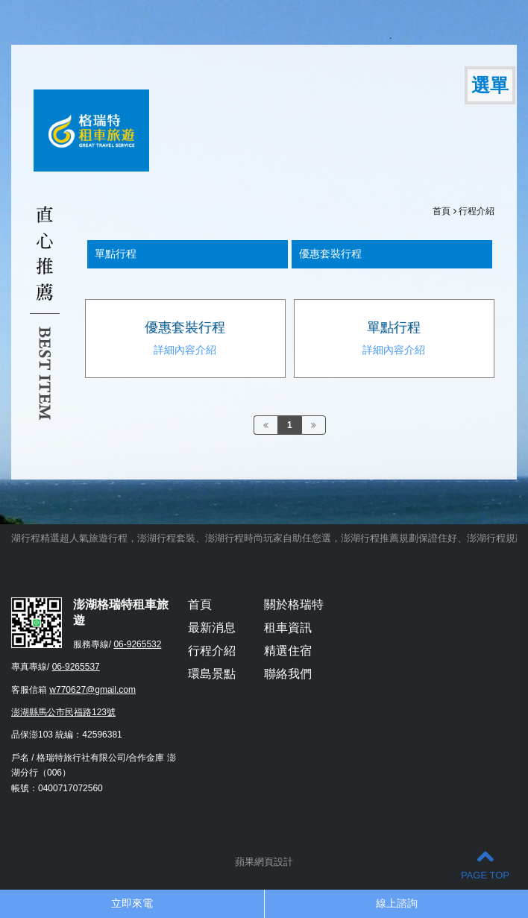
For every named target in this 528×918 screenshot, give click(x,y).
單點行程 (394, 327)
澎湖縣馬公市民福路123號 (63, 712)
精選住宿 (288, 650)
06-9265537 (76, 666)
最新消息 (212, 627)
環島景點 (212, 673)
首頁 (441, 211)
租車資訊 (288, 627)
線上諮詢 (397, 903)
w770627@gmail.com (92, 690)
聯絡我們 (288, 673)
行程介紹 (476, 211)
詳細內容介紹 (185, 350)
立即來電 (132, 903)
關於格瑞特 (294, 604)
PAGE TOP (485, 864)
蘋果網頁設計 (264, 861)
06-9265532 (137, 644)
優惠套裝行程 (185, 327)
